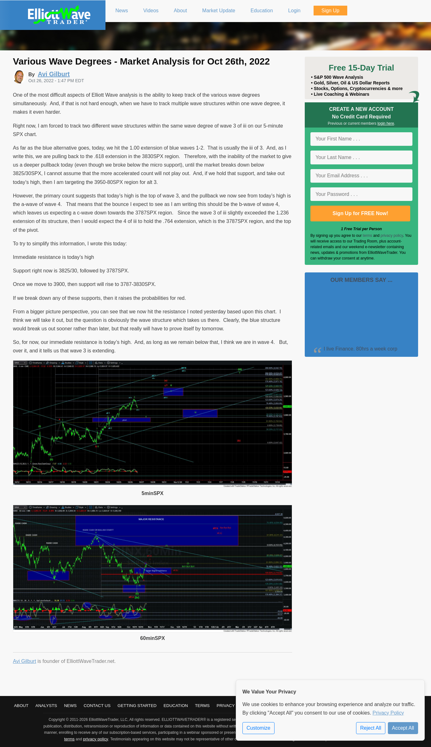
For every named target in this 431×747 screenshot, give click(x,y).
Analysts (46, 705)
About (21, 705)
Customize (258, 728)
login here (385, 123)
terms (367, 235)
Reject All (370, 728)
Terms (202, 705)
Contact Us (97, 705)
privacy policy (392, 235)
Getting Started (136, 705)
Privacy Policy (388, 713)
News (70, 705)
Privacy (226, 705)
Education (175, 705)
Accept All (403, 728)
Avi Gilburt (24, 661)
